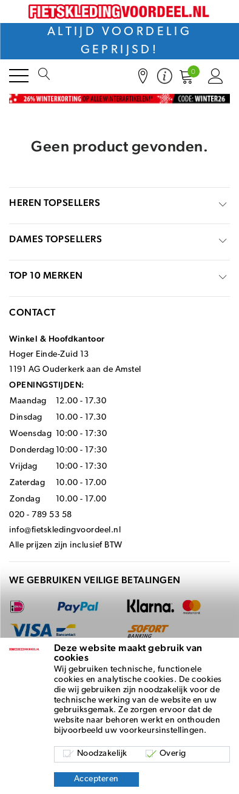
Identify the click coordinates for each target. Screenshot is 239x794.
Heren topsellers (54, 202)
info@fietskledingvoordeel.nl (65, 530)
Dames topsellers (55, 239)
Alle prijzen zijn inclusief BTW (66, 545)
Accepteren (96, 779)
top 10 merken (46, 275)
